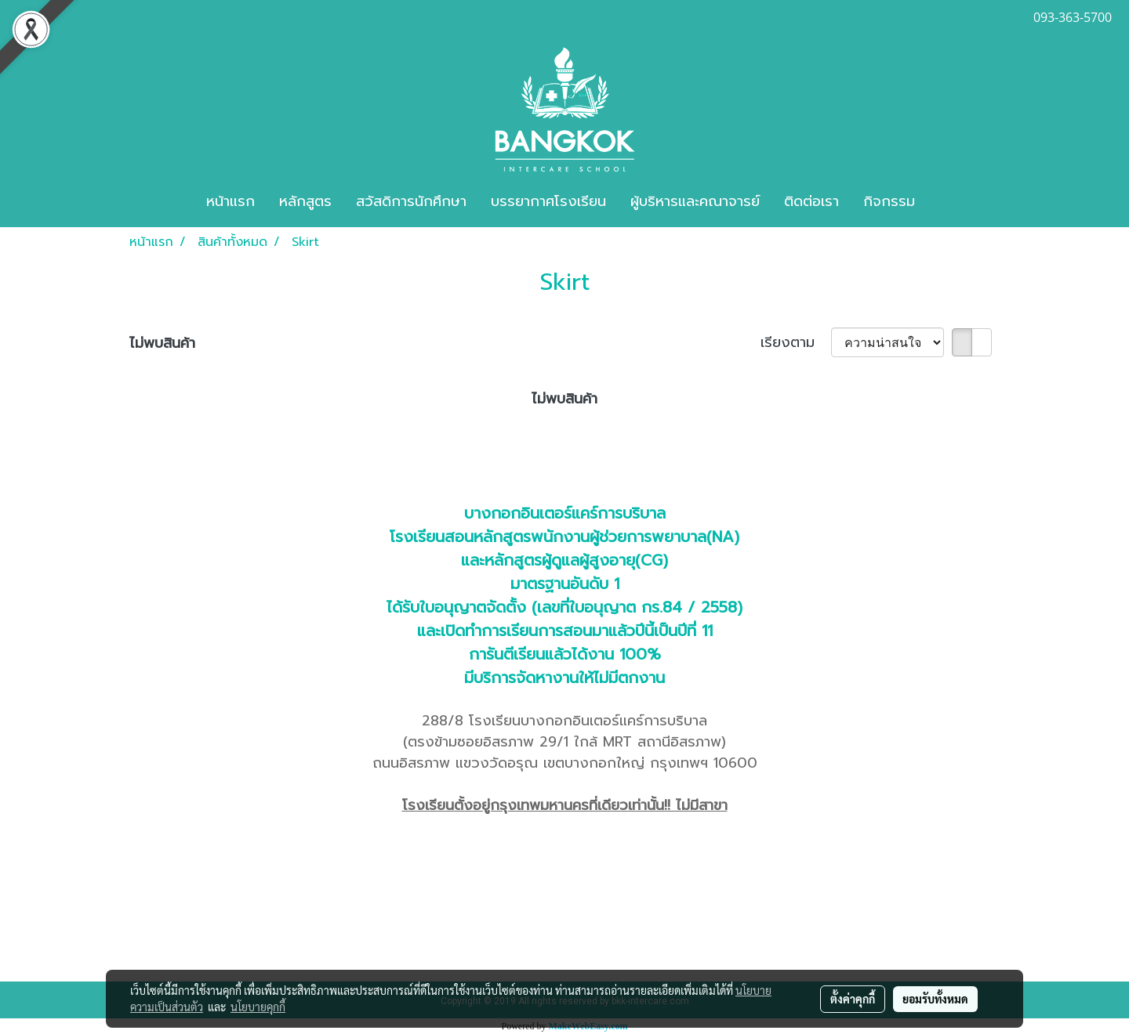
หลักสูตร (305, 201)
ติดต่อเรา (811, 201)
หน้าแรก (230, 201)
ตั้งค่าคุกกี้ (852, 999)
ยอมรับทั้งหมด (935, 999)
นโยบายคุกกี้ (258, 1007)
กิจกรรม (889, 201)
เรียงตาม (796, 342)
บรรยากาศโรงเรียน (548, 201)
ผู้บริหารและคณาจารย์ (695, 201)
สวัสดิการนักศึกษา (411, 201)
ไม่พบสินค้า (162, 343)
